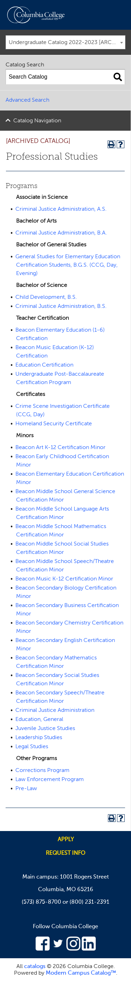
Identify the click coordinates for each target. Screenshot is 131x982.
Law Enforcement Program (49, 779)
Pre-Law (26, 789)
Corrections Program (42, 770)
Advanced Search (27, 100)
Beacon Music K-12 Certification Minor (64, 579)
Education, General (39, 719)
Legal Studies (31, 747)
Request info (65, 853)
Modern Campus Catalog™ (81, 973)
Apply (66, 840)
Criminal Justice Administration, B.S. (61, 306)
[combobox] (65, 42)
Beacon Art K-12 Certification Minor (60, 447)
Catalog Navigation (37, 121)
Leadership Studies (38, 738)
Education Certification (44, 365)
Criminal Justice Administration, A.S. (61, 209)
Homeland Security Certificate (53, 424)
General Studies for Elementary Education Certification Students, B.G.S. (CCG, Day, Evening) (67, 265)
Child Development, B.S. (46, 297)
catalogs (34, 966)
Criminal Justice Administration (54, 710)
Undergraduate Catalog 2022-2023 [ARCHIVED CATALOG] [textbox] (67, 42)
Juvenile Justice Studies (45, 728)
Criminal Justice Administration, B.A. (61, 233)
